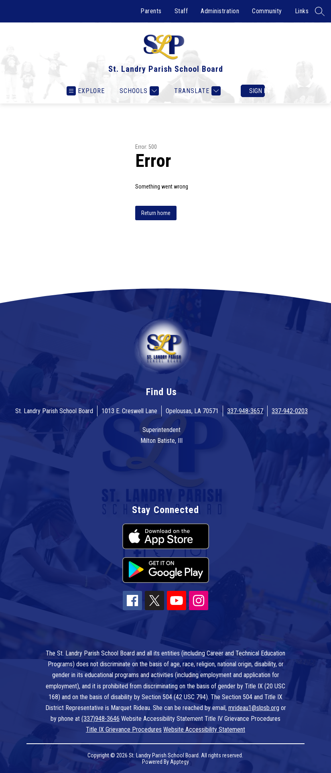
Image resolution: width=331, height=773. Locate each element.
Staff (181, 11)
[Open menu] (86, 91)
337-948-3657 (245, 411)
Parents (151, 11)
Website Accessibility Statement (204, 729)
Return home (156, 213)
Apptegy (179, 762)
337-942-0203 (290, 411)
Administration (220, 11)
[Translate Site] (196, 91)
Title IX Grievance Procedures (124, 729)
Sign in (257, 91)
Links (302, 11)
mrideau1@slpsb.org (253, 708)
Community (267, 11)
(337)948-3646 (100, 718)
